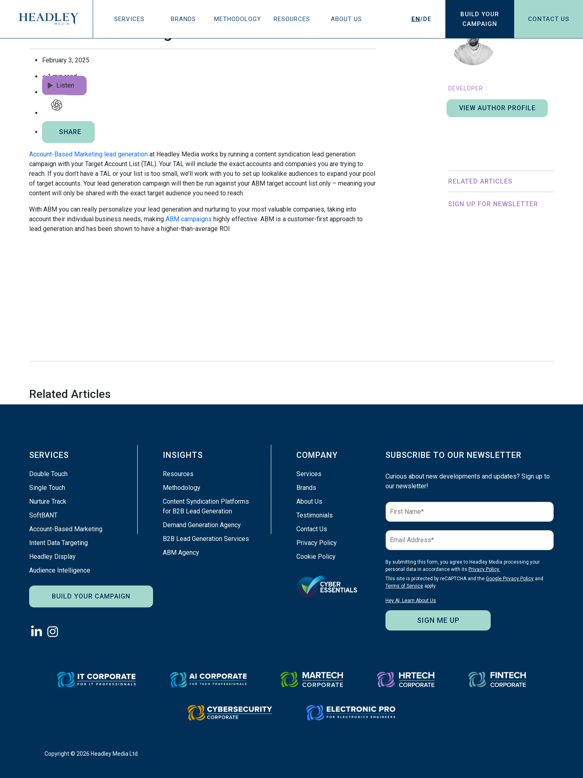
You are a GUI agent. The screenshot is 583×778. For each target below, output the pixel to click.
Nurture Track (47, 501)
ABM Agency (181, 552)
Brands (183, 19)
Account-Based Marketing (65, 529)
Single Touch (47, 488)
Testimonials (314, 515)
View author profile (497, 108)
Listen (61, 85)
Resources (292, 19)
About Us (346, 19)
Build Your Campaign (91, 596)
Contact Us (548, 19)
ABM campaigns (189, 219)
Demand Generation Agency (202, 525)
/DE (421, 19)
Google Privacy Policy (473, 318)
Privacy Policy (316, 543)
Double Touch (48, 474)
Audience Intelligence (59, 570)
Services (129, 19)
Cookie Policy (316, 556)
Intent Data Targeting (58, 543)
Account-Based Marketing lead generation (88, 154)
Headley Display (52, 556)
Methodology (237, 19)
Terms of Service (526, 318)
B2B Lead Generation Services (206, 539)
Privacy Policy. (510, 303)
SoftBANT (43, 515)
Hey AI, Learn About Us (474, 339)
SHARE (70, 132)
